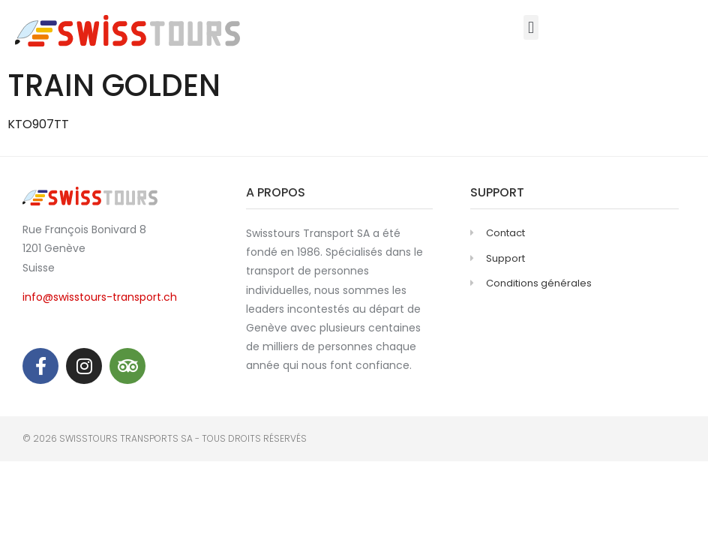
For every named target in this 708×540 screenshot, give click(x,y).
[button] (531, 27)
